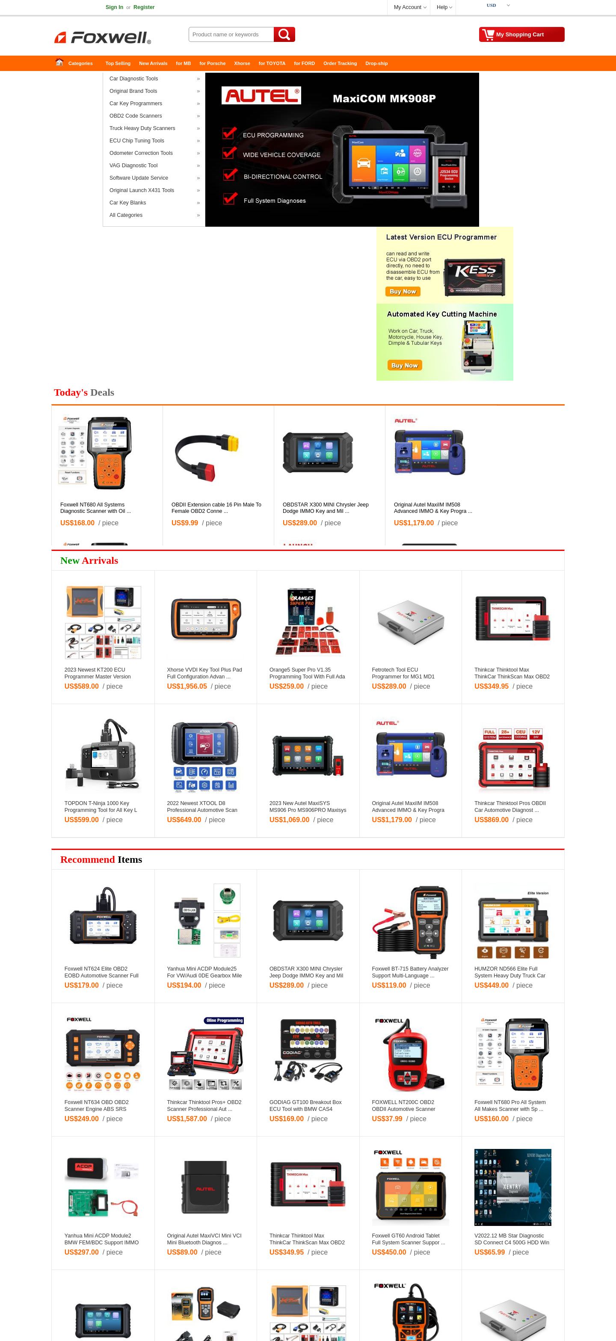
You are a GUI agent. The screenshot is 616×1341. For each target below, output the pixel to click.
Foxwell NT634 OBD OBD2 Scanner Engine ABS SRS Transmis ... (97, 1109)
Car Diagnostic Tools (134, 79)
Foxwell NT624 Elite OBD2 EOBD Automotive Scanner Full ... (102, 976)
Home (62, 63)
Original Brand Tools (133, 91)
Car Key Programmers (136, 104)
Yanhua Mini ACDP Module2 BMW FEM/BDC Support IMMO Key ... (102, 1242)
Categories (80, 63)
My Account (407, 7)
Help (442, 7)
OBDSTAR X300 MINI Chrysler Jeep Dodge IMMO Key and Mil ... (326, 508)
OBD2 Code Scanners (136, 116)
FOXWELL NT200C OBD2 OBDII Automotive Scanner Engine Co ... (403, 1109)
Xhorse (242, 63)
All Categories (126, 215)
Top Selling (118, 63)
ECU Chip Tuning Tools (137, 141)
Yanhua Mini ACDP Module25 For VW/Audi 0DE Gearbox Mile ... (204, 976)
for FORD (304, 63)
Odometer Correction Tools (141, 153)
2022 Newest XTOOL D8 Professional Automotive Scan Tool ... (202, 810)
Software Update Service (139, 178)
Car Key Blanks (128, 203)
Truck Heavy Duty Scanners (142, 128)
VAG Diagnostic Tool (134, 166)
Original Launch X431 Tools (142, 190)
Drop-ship (377, 63)
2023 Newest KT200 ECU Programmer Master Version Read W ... (98, 677)
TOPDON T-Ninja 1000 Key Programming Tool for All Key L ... (101, 810)
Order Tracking (340, 63)
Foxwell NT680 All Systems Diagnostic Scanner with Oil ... (95, 508)
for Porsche (212, 63)
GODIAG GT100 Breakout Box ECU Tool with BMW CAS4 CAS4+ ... (306, 1109)
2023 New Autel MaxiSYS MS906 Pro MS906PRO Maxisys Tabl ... (308, 810)
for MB (183, 63)
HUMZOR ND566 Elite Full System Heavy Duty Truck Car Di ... (509, 976)
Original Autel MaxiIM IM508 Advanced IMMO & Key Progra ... (433, 508)
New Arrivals (153, 63)
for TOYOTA (272, 63)
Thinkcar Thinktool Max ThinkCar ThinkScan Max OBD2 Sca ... (512, 677)
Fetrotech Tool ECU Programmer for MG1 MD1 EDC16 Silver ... (403, 677)
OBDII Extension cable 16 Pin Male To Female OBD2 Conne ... (216, 508)
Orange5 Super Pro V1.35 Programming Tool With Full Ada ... (307, 677)
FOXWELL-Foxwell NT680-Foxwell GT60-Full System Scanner (119, 38)
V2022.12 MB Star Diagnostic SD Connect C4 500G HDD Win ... (511, 1242)
